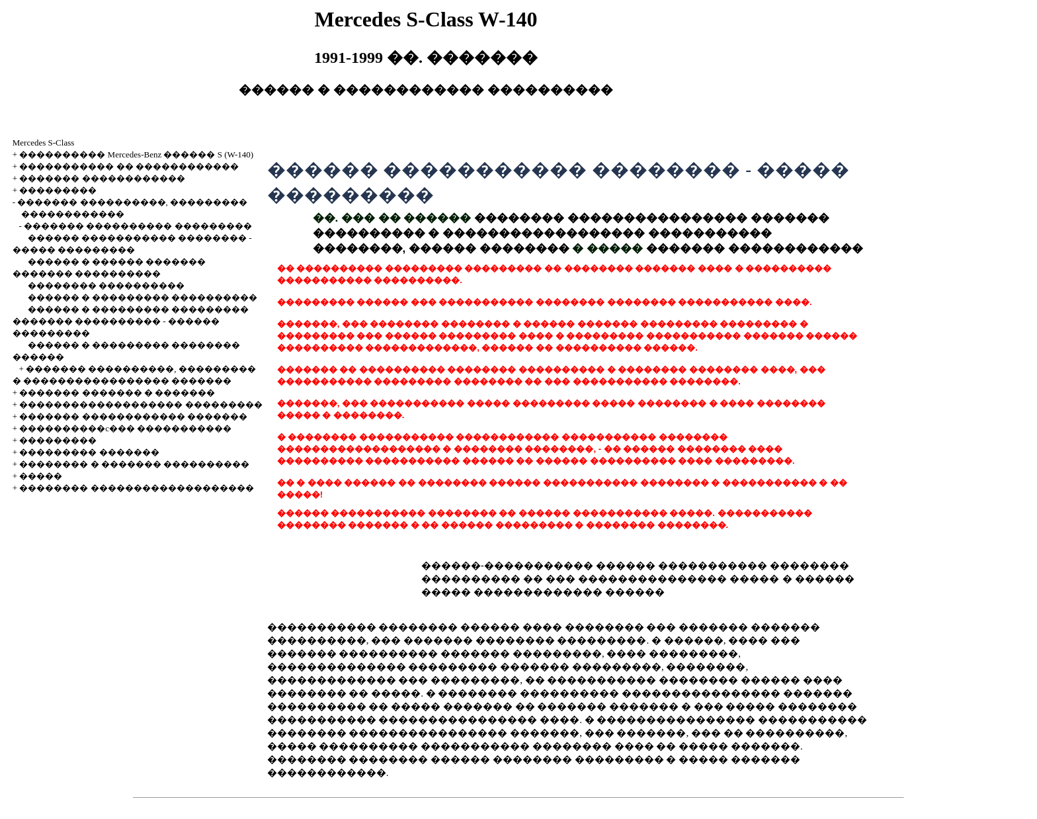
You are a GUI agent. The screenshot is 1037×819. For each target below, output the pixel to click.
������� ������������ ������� (133, 416)
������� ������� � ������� (117, 393)
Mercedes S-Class (44, 143)
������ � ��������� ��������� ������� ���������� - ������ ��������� (131, 321)
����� (40, 476)
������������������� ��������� (140, 404)
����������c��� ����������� (125, 428)
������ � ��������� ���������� (143, 297)
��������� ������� (89, 452)
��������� (58, 190)
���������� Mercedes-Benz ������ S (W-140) (136, 154)
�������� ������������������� (136, 488)
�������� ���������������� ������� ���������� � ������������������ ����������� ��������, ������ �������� (571, 233)
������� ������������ (102, 178)
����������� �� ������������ (129, 166)
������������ (72, 214)
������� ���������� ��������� (138, 226)
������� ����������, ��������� (132, 202)
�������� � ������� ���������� (134, 464)
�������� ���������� (106, 285)
